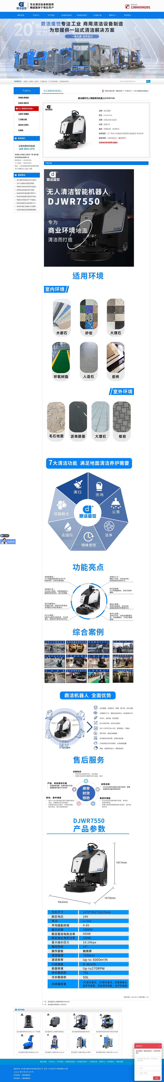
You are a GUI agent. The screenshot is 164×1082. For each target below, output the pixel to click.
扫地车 (37, 81)
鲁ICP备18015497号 (26, 1072)
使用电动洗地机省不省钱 (25, 190)
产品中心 (36, 15)
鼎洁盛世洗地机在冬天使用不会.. (28, 180)
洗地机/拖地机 (23, 98)
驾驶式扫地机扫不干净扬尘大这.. (28, 200)
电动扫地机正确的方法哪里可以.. (28, 206)
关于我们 (51, 15)
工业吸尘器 (97, 15)
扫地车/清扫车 (23, 103)
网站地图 (120, 1062)
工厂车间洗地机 (53, 81)
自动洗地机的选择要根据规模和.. (28, 210)
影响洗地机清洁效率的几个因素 (28, 203)
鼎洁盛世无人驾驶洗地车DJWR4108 (58, 1002)
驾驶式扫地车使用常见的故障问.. (28, 187)
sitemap (16, 1072)
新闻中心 (112, 15)
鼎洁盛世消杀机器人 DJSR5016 (57, 1004)
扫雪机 (20, 130)
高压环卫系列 (23, 125)
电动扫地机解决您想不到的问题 (28, 196)
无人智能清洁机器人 (26, 109)
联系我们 (127, 15)
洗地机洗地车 (67, 15)
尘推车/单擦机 (23, 114)
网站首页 (119, 91)
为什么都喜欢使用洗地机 (25, 183)
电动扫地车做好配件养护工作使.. (28, 193)
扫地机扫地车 (82, 15)
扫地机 (31, 81)
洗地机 (26, 81)
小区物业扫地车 (64, 81)
